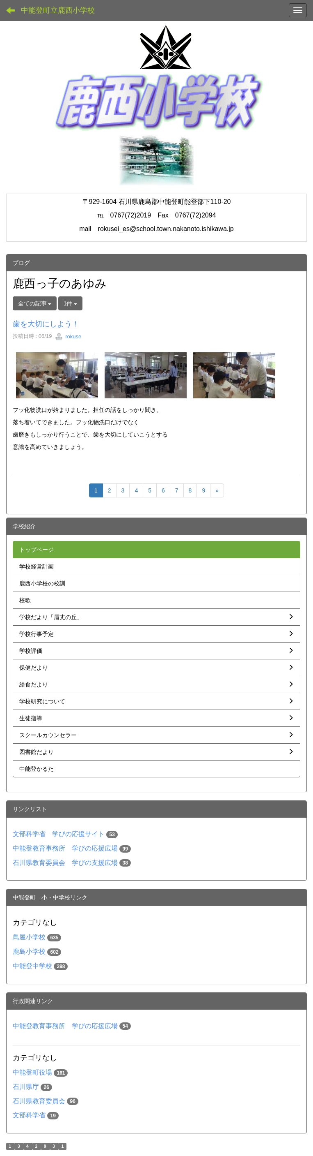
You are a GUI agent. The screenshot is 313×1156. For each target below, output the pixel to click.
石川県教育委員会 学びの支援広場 (65, 862)
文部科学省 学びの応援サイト (59, 833)
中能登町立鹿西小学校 (58, 10)
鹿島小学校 (29, 951)
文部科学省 (29, 1115)
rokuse (68, 336)
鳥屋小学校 (29, 937)
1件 (71, 303)
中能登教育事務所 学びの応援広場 (65, 848)
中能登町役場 (32, 1072)
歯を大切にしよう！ (46, 324)
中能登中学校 (32, 965)
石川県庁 (26, 1086)
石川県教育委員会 (39, 1101)
